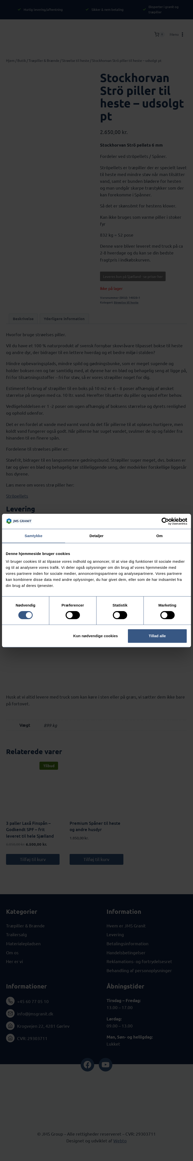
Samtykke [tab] (33, 536)
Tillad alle (157, 636)
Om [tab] (159, 536)
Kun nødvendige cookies (95, 636)
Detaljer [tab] (96, 536)
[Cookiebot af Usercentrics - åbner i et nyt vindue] (165, 521)
